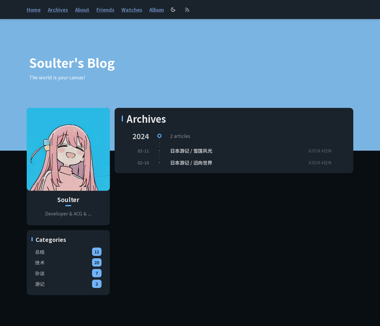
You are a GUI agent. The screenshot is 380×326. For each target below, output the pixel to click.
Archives (58, 9)
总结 (68, 252)
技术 (68, 262)
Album (156, 9)
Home (34, 9)
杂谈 (68, 273)
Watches (131, 9)
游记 (68, 284)
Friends (105, 9)
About (82, 9)
